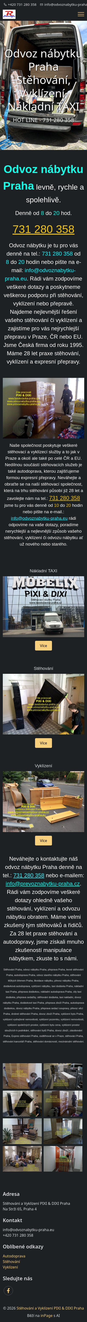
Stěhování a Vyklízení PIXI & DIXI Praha (50, 1308)
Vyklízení (10, 1267)
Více (43, 645)
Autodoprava (14, 1256)
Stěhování (11, 1261)
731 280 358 (43, 229)
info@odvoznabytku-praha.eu (39, 518)
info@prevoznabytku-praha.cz (43, 883)
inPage (47, 1315)
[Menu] (81, 14)
